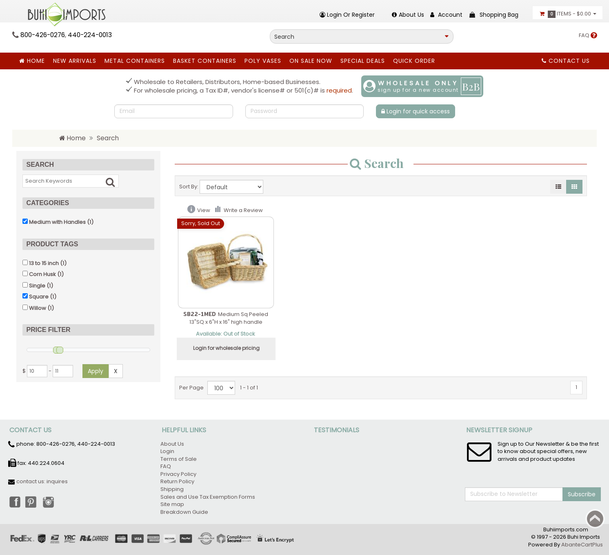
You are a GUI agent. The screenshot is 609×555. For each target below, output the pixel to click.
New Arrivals (74, 61)
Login (167, 451)
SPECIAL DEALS (362, 61)
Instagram (50, 501)
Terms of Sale (178, 459)
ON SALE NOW (310, 61)
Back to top (595, 519)
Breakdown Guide (184, 512)
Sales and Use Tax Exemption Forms (207, 497)
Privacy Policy (178, 474)
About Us (172, 444)
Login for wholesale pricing (226, 348)
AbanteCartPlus (582, 544)
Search (108, 138)
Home (32, 61)
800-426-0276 (42, 35)
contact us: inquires (42, 481)
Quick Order (414, 61)
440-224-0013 (90, 35)
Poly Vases (262, 61)
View (203, 210)
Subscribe (582, 494)
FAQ (588, 35)
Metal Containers (134, 61)
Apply (95, 371)
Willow (37, 308)
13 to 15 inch (44, 263)
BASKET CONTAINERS (204, 61)
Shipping (172, 489)
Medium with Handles (57, 222)
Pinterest (32, 501)
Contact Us (566, 61)
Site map (172, 504)
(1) (57, 222)
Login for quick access (415, 111)
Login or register (347, 15)
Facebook (14, 501)
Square (39, 297)
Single (37, 286)
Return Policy (177, 481)
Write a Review (243, 210)
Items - (567, 14)
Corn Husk (42, 274)
